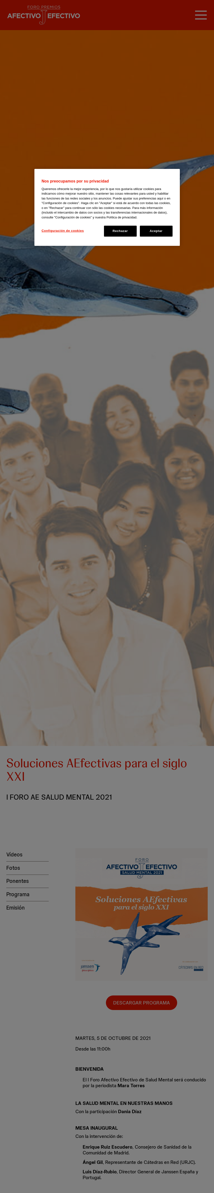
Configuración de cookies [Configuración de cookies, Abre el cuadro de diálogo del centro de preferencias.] (63, 230)
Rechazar (120, 231)
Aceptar (156, 231)
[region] (107, 207)
